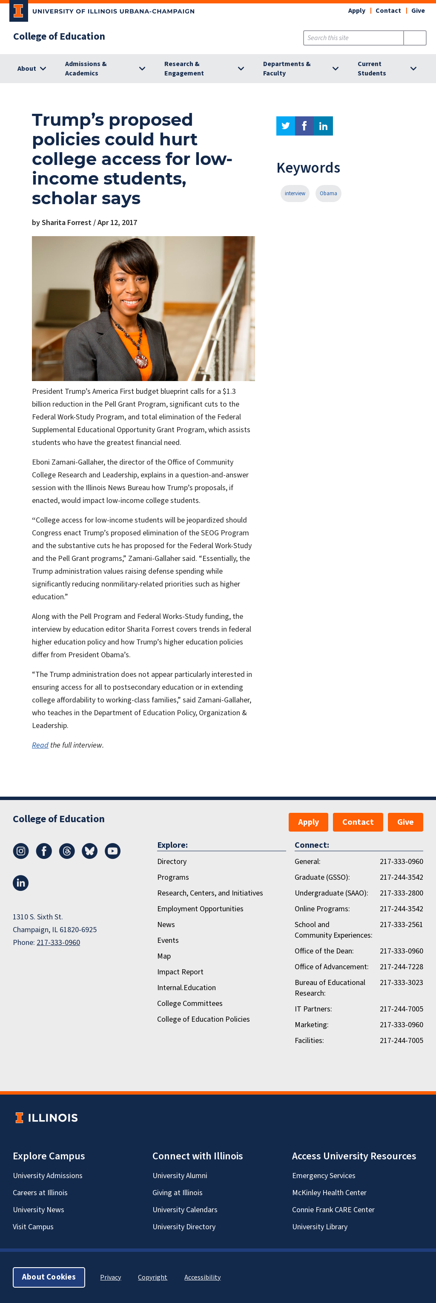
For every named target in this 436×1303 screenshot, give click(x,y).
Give (418, 10)
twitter (285, 126)
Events (168, 940)
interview (295, 193)
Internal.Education (186, 987)
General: (308, 861)
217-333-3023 (401, 982)
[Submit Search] (415, 38)
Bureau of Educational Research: (330, 988)
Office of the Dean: (324, 951)
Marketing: (312, 1025)
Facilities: (309, 1040)
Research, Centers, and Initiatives (210, 893)
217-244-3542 (401, 877)
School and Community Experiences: (334, 930)
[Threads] (66, 856)
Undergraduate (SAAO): (331, 893)
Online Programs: (322, 909)
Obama (328, 193)
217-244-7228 (401, 967)
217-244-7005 (401, 1009)
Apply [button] (356, 10)
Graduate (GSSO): (322, 877)
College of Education (59, 36)
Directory (171, 861)
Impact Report (180, 972)
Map (164, 956)
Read (40, 745)
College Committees (190, 1003)
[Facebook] (43, 856)
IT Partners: (313, 1009)
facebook (304, 126)
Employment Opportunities (200, 909)
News (166, 924)
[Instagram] (21, 856)
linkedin (323, 126)
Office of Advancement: (332, 967)
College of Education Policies (203, 1019)
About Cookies (49, 1277)
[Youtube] (112, 856)
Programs (173, 877)
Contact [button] (388, 10)
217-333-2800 (401, 893)
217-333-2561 (401, 924)
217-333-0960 (58, 942)
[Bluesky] (89, 856)
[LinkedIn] (21, 888)
